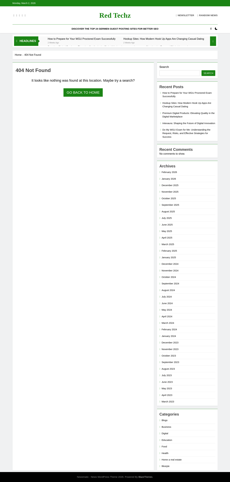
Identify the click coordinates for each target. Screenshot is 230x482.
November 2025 (170, 191)
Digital (165, 433)
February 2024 (169, 329)
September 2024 (170, 283)
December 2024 (170, 264)
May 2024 (167, 309)
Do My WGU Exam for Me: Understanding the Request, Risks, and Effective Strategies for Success (186, 133)
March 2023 (168, 401)
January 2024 (169, 336)
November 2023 (170, 349)
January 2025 (169, 257)
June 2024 (167, 303)
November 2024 (170, 270)
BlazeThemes (145, 477)
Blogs (164, 420)
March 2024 (168, 323)
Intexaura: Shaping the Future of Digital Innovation (188, 123)
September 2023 (170, 362)
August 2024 (168, 290)
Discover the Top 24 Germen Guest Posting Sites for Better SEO (115, 28)
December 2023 (170, 342)
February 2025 (169, 250)
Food (164, 446)
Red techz (115, 15)
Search (164, 67)
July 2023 (167, 375)
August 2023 (168, 368)
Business (166, 427)
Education (167, 440)
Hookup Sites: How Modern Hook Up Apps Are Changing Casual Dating (163, 38)
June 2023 (167, 382)
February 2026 (169, 172)
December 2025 (170, 185)
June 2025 (167, 224)
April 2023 (167, 395)
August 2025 (168, 211)
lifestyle (166, 466)
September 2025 (170, 204)
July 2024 (167, 296)
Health (165, 453)
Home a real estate (172, 459)
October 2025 (169, 198)
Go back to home (83, 92)
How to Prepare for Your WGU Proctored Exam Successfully (82, 38)
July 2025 (167, 218)
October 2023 (169, 355)
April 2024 (167, 316)
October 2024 (169, 277)
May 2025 (167, 231)
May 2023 (167, 388)
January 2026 (169, 178)
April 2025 (167, 237)
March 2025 (168, 244)
